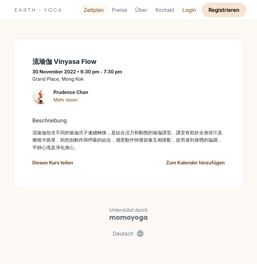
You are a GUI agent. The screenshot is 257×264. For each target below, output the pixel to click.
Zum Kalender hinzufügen (195, 162)
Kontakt (164, 10)
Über (141, 10)
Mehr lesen (66, 100)
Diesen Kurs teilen (52, 162)
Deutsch (128, 234)
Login (189, 10)
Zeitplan (94, 10)
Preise (119, 10)
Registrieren (223, 10)
